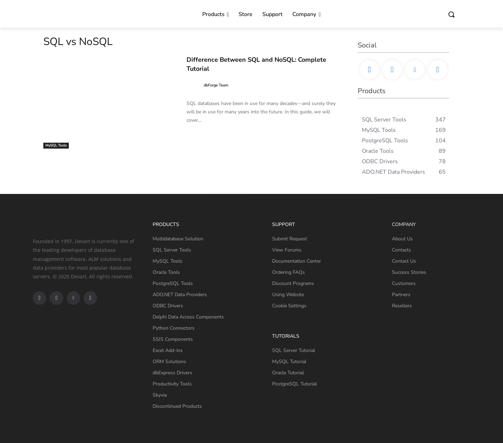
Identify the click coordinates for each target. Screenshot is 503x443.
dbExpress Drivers (172, 372)
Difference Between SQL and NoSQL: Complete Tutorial (249, 63)
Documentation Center (296, 261)
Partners (401, 294)
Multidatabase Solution (178, 238)
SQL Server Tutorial (293, 350)
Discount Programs (293, 283)
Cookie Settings (289, 305)
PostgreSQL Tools (173, 283)
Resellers (402, 305)
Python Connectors (174, 328)
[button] (451, 14)
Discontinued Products (177, 406)
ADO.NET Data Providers (180, 294)
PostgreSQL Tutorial (294, 384)
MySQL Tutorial (289, 361)
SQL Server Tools (172, 250)
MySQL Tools (56, 145)
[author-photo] (195, 85)
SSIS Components (173, 339)
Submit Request (289, 238)
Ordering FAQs (288, 272)
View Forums (286, 250)
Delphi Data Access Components (188, 317)
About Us (402, 238)
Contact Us (404, 261)
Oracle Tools (166, 272)
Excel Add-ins (168, 350)
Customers (404, 283)
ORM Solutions (169, 361)
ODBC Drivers (168, 305)
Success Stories (409, 272)
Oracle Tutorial (288, 372)
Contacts (401, 250)
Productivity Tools (172, 384)
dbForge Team (216, 84)
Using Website (288, 294)
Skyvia (160, 395)
